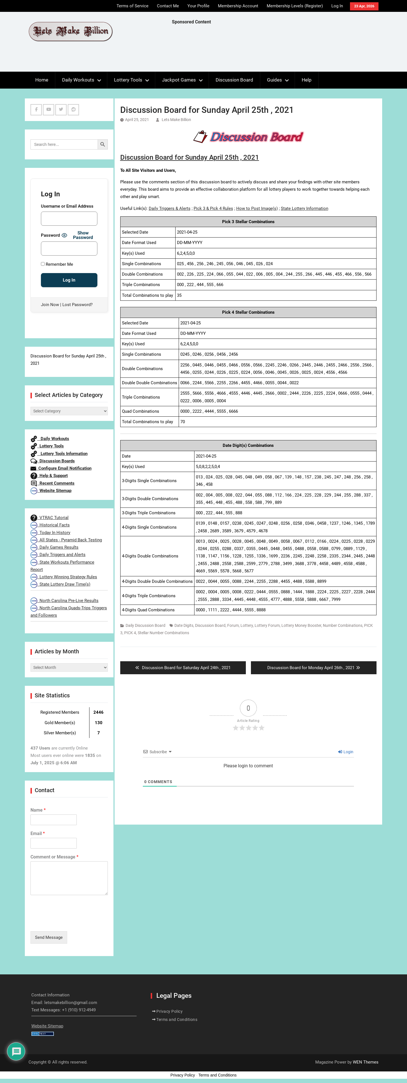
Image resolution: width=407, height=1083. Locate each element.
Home (41, 80)
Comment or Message (54, 857)
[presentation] (73, 922)
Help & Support (49, 475)
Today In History (50, 532)
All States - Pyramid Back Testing (66, 539)
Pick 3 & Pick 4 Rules (213, 208)
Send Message (49, 937)
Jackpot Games (179, 80)
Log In (337, 5)
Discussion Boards (52, 460)
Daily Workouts (78, 80)
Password (50, 235)
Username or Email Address (67, 206)
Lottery (246, 625)
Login (345, 752)
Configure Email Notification (60, 468)
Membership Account (238, 5)
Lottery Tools (128, 80)
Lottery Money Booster (301, 625)
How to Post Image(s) (257, 208)
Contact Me (168, 5)
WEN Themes (365, 1062)
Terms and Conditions (176, 1019)
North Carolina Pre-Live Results (64, 600)
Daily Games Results (54, 547)
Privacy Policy (169, 1011)
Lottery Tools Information (58, 453)
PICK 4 (130, 633)
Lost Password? (77, 304)
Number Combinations (342, 625)
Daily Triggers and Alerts (58, 554)
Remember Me (57, 264)
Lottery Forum (267, 625)
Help (307, 80)
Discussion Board (234, 80)
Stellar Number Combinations (163, 633)
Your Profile (198, 5)
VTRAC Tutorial (49, 517)
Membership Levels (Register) (295, 5)
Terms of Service (132, 5)
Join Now (50, 304)
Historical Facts (50, 525)
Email (37, 833)
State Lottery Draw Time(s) (60, 584)
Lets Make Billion (176, 119)
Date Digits (183, 625)
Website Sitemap (50, 490)
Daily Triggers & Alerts (170, 208)
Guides (274, 80)
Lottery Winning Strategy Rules (63, 576)
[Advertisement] (274, 49)
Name (38, 810)
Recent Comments (52, 483)
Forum (233, 625)
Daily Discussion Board (145, 625)
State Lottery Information (304, 208)
